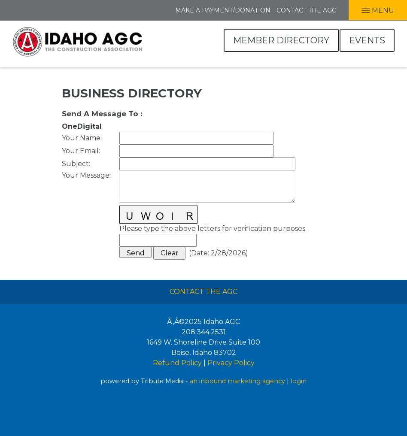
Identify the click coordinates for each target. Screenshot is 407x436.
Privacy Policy (231, 363)
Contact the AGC (306, 10)
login (299, 381)
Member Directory (281, 40)
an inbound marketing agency (237, 381)
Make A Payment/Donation (222, 10)
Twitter (43, 9)
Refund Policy (177, 363)
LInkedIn (24, 9)
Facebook (7, 9)
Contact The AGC (203, 292)
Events (367, 40)
